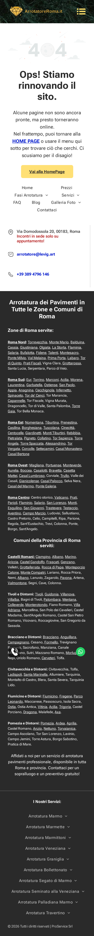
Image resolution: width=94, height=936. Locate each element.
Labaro (73, 358)
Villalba (13, 599)
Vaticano (61, 497)
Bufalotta (27, 353)
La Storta (59, 347)
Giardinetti (33, 433)
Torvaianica (66, 728)
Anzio (37, 728)
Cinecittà (67, 428)
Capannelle (16, 401)
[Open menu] (81, 11)
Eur (28, 380)
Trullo (64, 476)
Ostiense (50, 385)
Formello (51, 642)
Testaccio (70, 508)
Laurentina (16, 385)
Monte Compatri (33, 572)
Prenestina (69, 422)
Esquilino (15, 508)
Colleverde (16, 605)
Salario (39, 503)
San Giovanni (34, 508)
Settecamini (45, 449)
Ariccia (13, 562)
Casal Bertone (18, 454)
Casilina (14, 428)
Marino (70, 557)
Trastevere (53, 508)
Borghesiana (32, 428)
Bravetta (55, 470)
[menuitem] (27, 187)
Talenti (53, 353)
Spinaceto (15, 395)
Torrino (38, 380)
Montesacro (69, 353)
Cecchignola (44, 390)
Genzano (68, 562)
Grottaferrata (30, 567)
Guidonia (52, 594)
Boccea (26, 470)
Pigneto (30, 438)
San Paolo (67, 385)
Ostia (12, 707)
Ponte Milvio (17, 358)
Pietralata (15, 438)
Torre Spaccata (32, 443)
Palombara (52, 599)
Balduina (77, 342)
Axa (58, 712)
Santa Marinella (36, 674)
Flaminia (74, 347)
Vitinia (42, 707)
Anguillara (68, 637)
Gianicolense (29, 481)
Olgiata (44, 347)
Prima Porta (57, 358)
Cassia (13, 347)
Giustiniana (29, 347)
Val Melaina (37, 358)
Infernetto (63, 390)
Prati (73, 497)
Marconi (52, 380)
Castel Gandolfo (32, 562)
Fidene (41, 353)
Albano (57, 557)
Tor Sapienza (63, 438)
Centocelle (16, 433)
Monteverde (72, 465)
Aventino (14, 513)
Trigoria (65, 707)
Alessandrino (55, 443)
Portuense (53, 465)
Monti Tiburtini (54, 433)
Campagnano (18, 642)
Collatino (44, 438)
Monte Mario (59, 342)
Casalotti (40, 470)
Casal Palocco (51, 481)
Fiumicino (50, 696)
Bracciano (51, 637)
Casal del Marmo (21, 486)
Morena (76, 380)
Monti (72, 503)
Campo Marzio (34, 513)
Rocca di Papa (53, 567)
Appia (12, 390)
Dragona (30, 712)
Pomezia (47, 723)
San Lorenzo (56, 503)
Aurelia (13, 470)
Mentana (69, 599)
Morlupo (72, 653)
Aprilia (71, 723)
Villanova (67, 594)
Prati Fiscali (32, 363)
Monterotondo (36, 605)
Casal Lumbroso (32, 476)
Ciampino (43, 557)
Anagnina (26, 390)
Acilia (64, 380)
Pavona (66, 578)
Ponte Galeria (46, 486)
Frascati (52, 562)
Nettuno (50, 728)
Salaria (13, 353)
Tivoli (39, 594)
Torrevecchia (37, 342)
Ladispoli (15, 674)
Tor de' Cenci (34, 395)
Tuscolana (51, 428)
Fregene (65, 696)
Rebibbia (73, 433)
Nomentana (34, 422)
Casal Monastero (69, 449)
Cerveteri (48, 658)
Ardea (60, 723)
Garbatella (34, 385)
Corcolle (28, 449)
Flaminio (25, 503)
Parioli (12, 503)
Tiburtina (52, 422)
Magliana (36, 465)
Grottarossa (71, 363)
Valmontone (17, 583)
